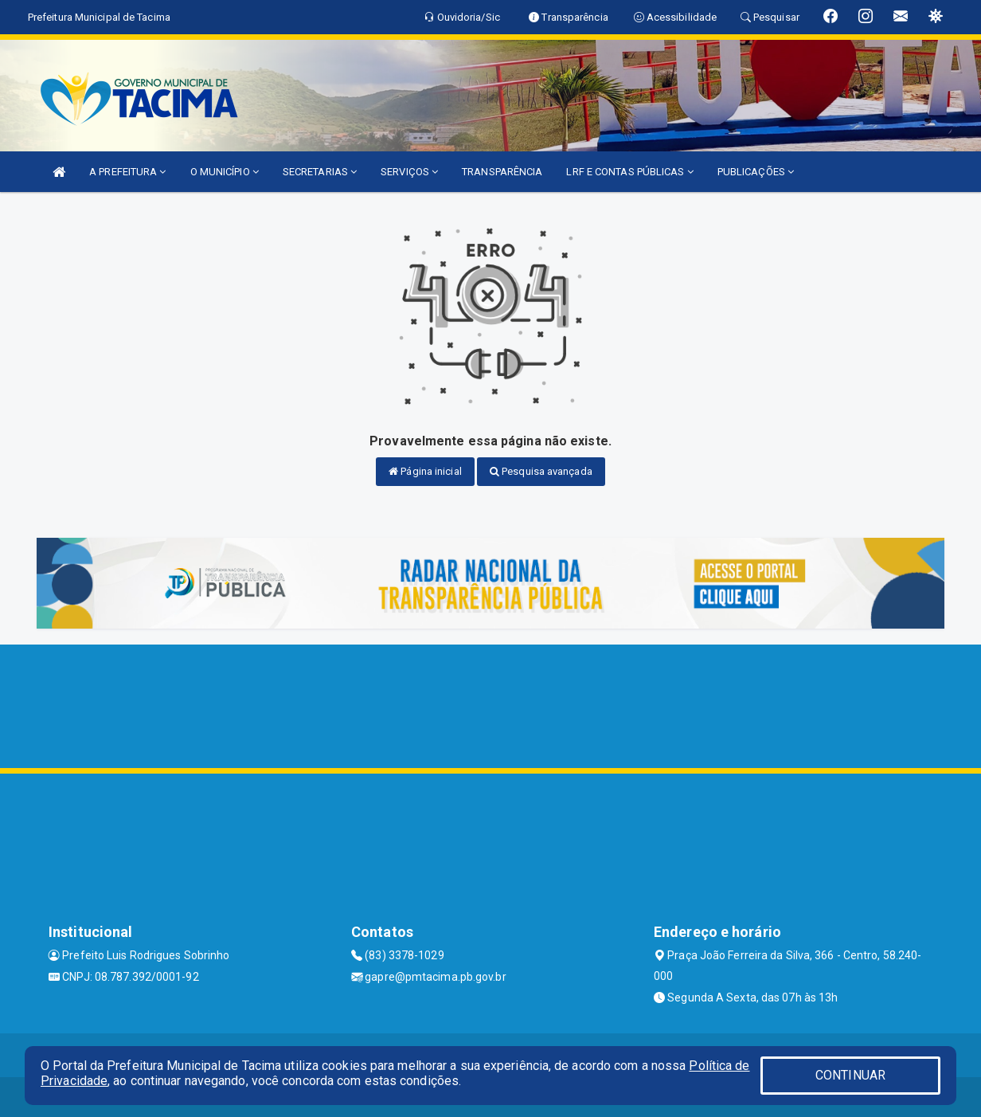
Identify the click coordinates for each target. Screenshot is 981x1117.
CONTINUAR (850, 1075)
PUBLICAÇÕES (755, 172)
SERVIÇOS (409, 172)
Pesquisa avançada (541, 471)
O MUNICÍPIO (224, 172)
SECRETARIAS (320, 172)
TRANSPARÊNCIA (502, 172)
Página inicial (425, 471)
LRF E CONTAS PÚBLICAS (629, 172)
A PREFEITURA (127, 172)
